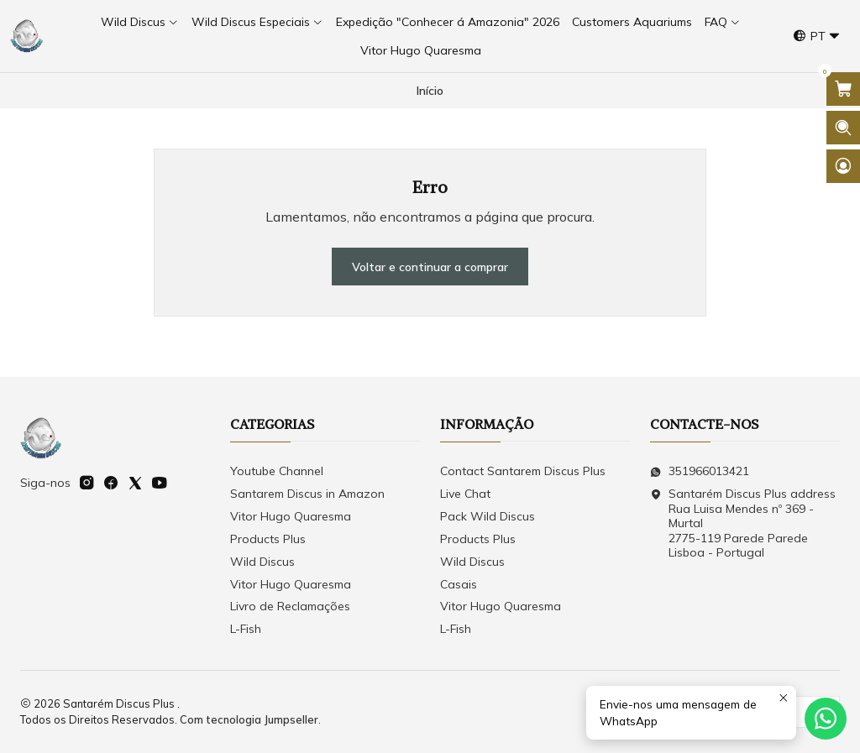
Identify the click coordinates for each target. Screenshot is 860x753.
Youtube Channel (276, 470)
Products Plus (268, 538)
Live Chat (465, 493)
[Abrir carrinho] (843, 89)
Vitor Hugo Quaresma (290, 516)
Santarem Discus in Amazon (307, 493)
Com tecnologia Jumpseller (249, 719)
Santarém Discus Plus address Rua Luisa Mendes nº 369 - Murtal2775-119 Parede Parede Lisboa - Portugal (743, 523)
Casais (458, 584)
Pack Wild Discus (487, 516)
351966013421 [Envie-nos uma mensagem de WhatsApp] (699, 470)
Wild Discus (262, 561)
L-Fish (245, 628)
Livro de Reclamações (290, 606)
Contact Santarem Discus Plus (523, 470)
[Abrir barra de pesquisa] (843, 127)
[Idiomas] (817, 36)
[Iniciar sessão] (843, 166)
